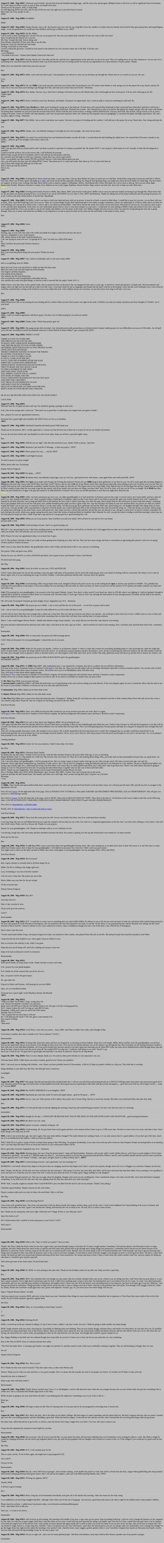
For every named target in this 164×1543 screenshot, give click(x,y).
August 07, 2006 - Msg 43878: (13, 131)
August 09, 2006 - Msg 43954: (13, 1534)
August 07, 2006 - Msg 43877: (13, 120)
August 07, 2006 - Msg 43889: (13, 313)
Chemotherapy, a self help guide (24, 805)
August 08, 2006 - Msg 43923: (13, 999)
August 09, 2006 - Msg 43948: (13, 1437)
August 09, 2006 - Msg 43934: (13, 1125)
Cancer (14, 792)
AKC (44, 181)
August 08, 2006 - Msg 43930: (13, 1099)
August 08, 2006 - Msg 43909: (13, 649)
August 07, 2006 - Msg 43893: (13, 404)
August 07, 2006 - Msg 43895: (13, 443)
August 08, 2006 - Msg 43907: (13, 605)
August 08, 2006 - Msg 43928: (13, 1090)
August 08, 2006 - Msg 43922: (13, 960)
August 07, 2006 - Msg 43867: (13, 3)
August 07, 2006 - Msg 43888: (13, 300)
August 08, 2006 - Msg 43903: (13, 519)
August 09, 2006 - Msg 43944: (13, 1363)
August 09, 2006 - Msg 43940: (13, 1270)
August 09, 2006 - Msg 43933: (13, 1121)
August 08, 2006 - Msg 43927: (13, 1082)
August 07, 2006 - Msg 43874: (13, 92)
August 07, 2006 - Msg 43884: (13, 224)
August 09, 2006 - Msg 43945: (13, 1389)
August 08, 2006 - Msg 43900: (13, 477)
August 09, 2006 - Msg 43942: (13, 1307)
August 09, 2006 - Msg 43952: (13, 1495)
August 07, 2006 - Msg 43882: (13, 192)
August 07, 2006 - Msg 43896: (13, 447)
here (50, 668)
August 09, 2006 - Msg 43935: (13, 1129)
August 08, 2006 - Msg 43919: (13, 859)
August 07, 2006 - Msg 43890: (13, 322)
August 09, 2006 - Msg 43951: (13, 1478)
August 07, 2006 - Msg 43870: (13, 33)
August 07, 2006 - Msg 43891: (13, 328)
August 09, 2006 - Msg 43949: (13, 1450)
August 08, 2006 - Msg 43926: (13, 1056)
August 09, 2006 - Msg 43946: (13, 1407)
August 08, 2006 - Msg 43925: (13, 1043)
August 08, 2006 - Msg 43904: (13, 525)
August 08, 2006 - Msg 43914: (13, 744)
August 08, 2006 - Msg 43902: (13, 497)
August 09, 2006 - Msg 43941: (13, 1279)
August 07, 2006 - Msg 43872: (13, 75)
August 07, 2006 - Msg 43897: (13, 451)
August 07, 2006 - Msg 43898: (13, 456)
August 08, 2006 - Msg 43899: (13, 473)
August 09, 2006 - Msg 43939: (13, 1242)
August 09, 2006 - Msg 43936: (13, 1153)
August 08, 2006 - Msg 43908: (13, 636)
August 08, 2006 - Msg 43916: (13, 783)
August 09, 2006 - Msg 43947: (13, 1415)
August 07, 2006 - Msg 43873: (13, 85)
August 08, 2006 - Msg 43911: (13, 666)
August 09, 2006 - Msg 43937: (13, 1162)
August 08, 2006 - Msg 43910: (13, 657)
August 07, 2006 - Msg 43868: (13, 18)
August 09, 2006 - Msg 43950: (13, 1472)
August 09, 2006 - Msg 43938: (13, 1201)
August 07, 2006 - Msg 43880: (13, 146)
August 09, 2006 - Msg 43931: (13, 1108)
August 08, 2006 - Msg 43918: (13, 846)
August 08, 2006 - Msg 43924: (13, 1030)
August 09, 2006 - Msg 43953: (13, 1519)
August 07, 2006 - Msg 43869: (13, 27)
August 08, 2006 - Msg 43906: (13, 584)
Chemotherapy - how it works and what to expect (33, 809)
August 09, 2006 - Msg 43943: (13, 1320)
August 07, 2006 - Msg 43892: (13, 335)
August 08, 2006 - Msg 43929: (13, 1095)
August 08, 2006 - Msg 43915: (13, 753)
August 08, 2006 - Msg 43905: (13, 568)
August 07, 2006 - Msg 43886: (13, 250)
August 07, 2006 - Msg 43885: (13, 231)
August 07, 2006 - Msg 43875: (13, 101)
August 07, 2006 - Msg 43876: (13, 107)
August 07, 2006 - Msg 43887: (13, 259)
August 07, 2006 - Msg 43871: (13, 59)
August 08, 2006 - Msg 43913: (13, 722)
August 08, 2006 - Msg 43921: (13, 921)
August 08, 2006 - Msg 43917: (13, 818)
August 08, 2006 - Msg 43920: (13, 895)
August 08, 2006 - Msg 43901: (13, 482)
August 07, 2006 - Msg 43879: (13, 137)
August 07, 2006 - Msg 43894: (13, 425)
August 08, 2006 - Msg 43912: (13, 711)
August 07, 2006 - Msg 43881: (13, 179)
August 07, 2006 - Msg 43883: (13, 200)
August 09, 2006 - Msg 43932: (13, 1116)
